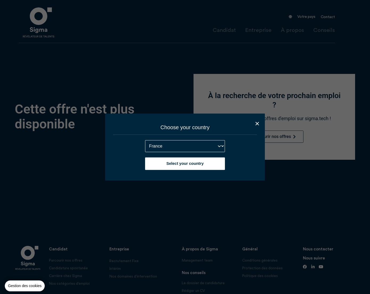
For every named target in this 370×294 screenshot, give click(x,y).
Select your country (185, 163)
